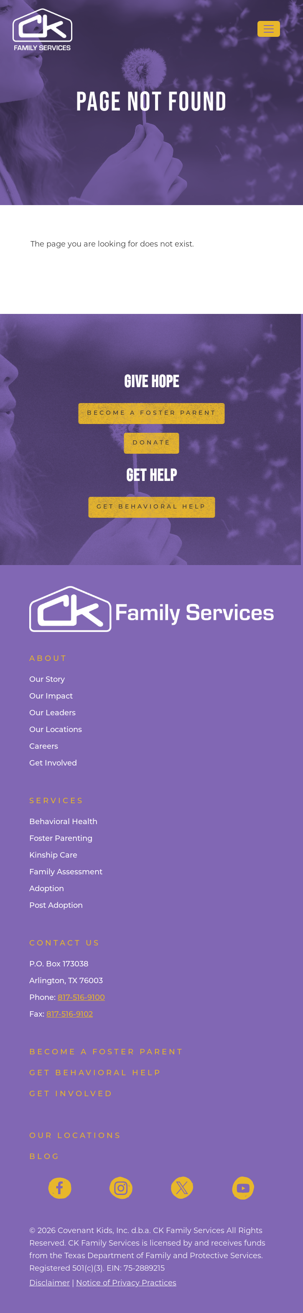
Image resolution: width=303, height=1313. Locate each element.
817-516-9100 (81, 998)
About (48, 659)
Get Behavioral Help (151, 507)
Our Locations (55, 730)
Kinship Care (53, 856)
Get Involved (53, 764)
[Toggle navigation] (268, 29)
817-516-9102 (69, 1015)
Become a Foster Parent (151, 413)
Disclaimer (49, 1283)
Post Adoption (56, 906)
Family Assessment (65, 872)
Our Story (47, 680)
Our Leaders (52, 713)
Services (56, 801)
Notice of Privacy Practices (126, 1283)
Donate (151, 443)
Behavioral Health (63, 822)
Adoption (46, 889)
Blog (44, 1157)
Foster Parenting (60, 839)
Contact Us (64, 944)
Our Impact (51, 697)
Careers (43, 747)
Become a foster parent (106, 1052)
